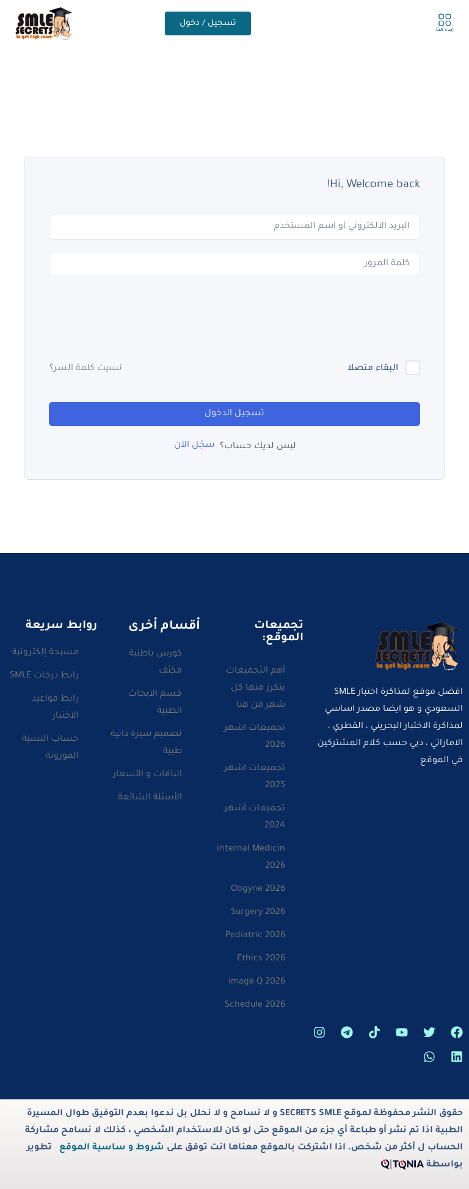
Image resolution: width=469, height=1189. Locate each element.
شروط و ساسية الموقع (111, 1148)
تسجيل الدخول (234, 414)
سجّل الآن (194, 446)
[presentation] (327, 319)
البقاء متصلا (372, 369)
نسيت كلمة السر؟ (85, 369)
